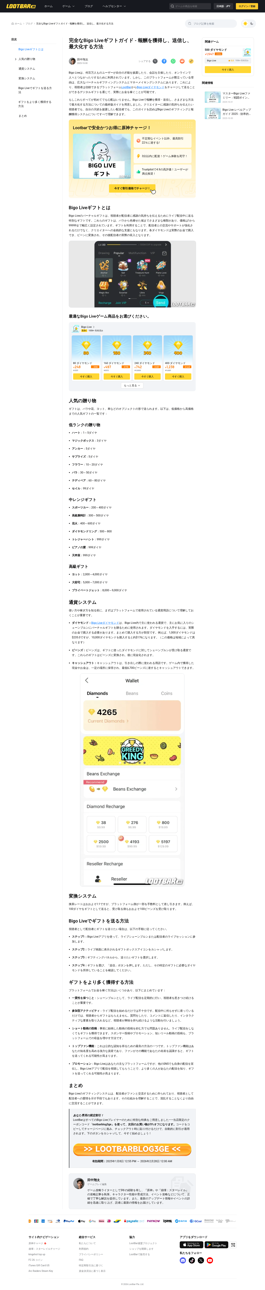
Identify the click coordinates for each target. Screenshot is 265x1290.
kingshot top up (37, 1254)
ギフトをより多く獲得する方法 (34, 104)
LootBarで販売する (139, 1254)
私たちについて (87, 1243)
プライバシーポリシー (91, 1254)
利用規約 (84, 1248)
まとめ (23, 115)
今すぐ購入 (228, 69)
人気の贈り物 (27, 59)
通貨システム (27, 68)
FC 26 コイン (36, 1259)
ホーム (48, 6)
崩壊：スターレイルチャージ (44, 1248)
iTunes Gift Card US (39, 1265)
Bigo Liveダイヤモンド (151, 87)
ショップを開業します (141, 1248)
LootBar (126, 87)
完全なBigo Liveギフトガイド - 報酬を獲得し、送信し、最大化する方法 (74, 23)
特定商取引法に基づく (91, 1265)
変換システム (27, 78)
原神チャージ (36, 1243)
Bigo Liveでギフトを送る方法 (35, 90)
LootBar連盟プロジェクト (143, 1243)
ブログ (89, 6)
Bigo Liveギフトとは (31, 49)
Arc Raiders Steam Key (41, 1271)
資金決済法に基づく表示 (92, 1271)
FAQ (81, 1259)
